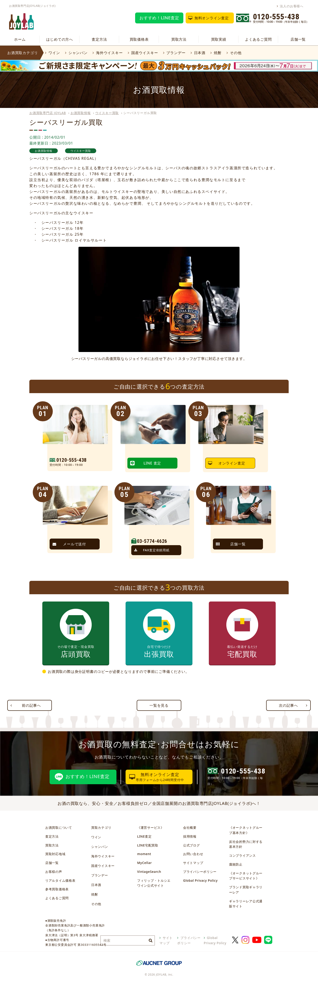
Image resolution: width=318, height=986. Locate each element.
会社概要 (190, 827)
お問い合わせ (193, 854)
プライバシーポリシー (200, 871)
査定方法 (99, 39)
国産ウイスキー (144, 52)
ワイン (54, 52)
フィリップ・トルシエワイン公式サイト (154, 883)
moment (144, 854)
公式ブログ (191, 845)
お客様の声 (53, 871)
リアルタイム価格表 (60, 880)
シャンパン (78, 52)
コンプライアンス (242, 855)
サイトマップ (193, 863)
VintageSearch (149, 871)
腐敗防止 (235, 864)
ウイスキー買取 (107, 113)
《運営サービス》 (150, 827)
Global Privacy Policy (200, 880)
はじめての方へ (59, 39)
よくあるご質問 (258, 39)
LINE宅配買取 (147, 845)
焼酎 (218, 52)
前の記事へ (31, 705)
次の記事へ (288, 705)
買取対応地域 (55, 854)
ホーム (19, 39)
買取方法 (179, 39)
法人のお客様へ (291, 6)
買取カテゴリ (101, 827)
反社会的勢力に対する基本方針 (245, 844)
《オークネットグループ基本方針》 (245, 830)
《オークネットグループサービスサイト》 (245, 876)
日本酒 (199, 52)
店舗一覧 (298, 39)
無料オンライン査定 (211, 17)
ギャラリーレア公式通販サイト (245, 904)
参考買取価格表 (57, 889)
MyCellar (144, 863)
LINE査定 (144, 836)
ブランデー (175, 52)
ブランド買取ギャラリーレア (245, 889)
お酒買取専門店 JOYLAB (47, 113)
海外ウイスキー (109, 52)
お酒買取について (58, 827)
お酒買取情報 (81, 113)
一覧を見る (159, 705)
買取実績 (218, 39)
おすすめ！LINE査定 (159, 17)
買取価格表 (139, 39)
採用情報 (190, 836)
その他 (235, 52)
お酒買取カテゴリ (22, 52)
